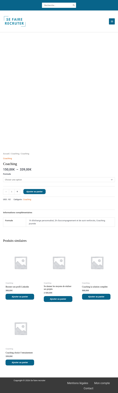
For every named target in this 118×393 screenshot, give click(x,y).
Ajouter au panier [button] (20, 296)
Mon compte (102, 383)
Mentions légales (77, 383)
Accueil (6, 154)
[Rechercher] (74, 5)
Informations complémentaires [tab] (17, 212)
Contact (88, 388)
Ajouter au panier (34, 191)
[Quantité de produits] (11, 192)
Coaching (15, 154)
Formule (7, 174)
